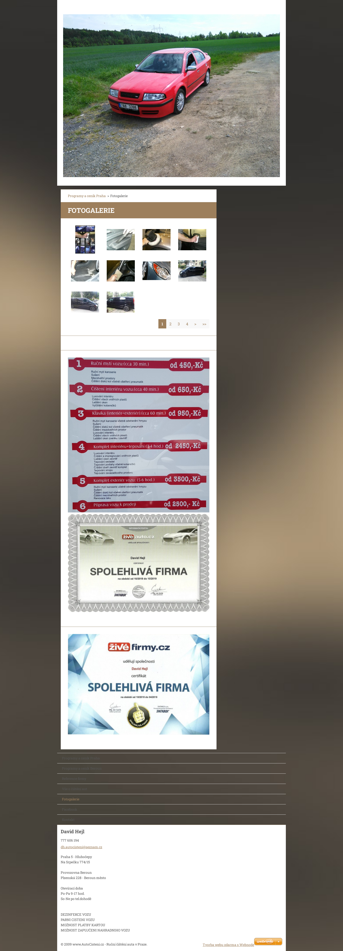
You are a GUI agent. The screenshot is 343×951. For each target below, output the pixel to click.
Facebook (69, 809)
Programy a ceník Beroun (82, 768)
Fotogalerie (70, 799)
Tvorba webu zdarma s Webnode (228, 944)
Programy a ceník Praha (87, 196)
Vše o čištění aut (74, 789)
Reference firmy (74, 778)
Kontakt (68, 819)
